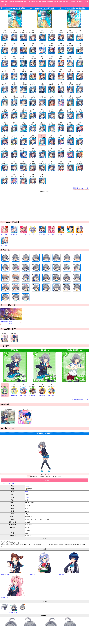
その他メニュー (7, 5)
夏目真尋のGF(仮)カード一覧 (80, 399)
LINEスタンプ (13, 608)
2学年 (26, 492)
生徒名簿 (33, 1)
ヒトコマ (68, 1)
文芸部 (27, 497)
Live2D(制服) (58, 476)
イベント (86, 1)
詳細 (10, 323)
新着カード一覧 (19, 1)
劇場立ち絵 (34, 476)
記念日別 (44, 1)
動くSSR (59, 1)
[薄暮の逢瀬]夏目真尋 (11, 320)
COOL (27, 486)
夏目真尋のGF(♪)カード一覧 (80, 188)
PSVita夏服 (41, 476)
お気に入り (27, 1)
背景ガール (50, 1)
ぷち (55, 1)
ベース (29, 476)
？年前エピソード (49, 476)
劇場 (64, 1)
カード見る (4, 234)
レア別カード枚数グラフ (8, 483)
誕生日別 (38, 1)
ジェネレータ (79, 1)
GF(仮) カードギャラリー (7, 1)
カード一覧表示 (44, 480)
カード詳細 (4, 395)
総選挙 (73, 1)
